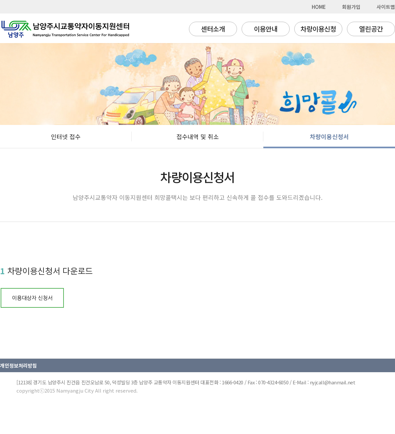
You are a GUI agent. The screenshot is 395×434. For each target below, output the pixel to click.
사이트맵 (386, 6)
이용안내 (265, 29)
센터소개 (213, 29)
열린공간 (371, 29)
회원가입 (351, 6)
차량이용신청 (318, 29)
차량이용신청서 (329, 136)
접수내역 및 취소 (197, 136)
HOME (319, 6)
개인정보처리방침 (18, 365)
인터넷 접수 (66, 136)
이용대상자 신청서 (32, 298)
